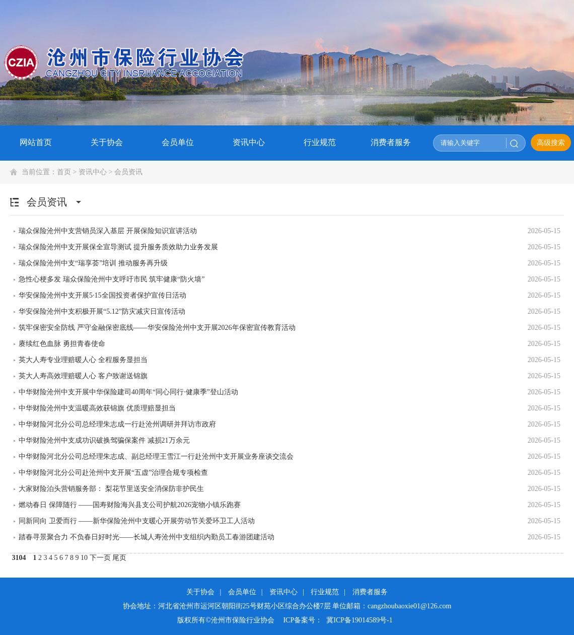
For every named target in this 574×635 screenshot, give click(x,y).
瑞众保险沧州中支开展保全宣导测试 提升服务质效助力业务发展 (118, 247)
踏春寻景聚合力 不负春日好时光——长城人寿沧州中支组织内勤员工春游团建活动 (146, 537)
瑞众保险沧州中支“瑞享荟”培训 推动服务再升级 (93, 263)
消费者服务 (370, 592)
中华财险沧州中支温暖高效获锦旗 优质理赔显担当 (97, 408)
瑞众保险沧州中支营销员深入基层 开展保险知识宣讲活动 (108, 231)
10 (84, 557)
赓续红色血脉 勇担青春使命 (62, 343)
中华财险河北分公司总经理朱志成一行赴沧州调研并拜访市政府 (117, 424)
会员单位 (242, 592)
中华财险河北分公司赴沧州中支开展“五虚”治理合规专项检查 (113, 472)
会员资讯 (128, 172)
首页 (64, 172)
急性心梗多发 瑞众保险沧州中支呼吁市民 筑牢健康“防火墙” (111, 279)
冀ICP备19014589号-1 (359, 620)
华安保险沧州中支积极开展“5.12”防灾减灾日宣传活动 (102, 311)
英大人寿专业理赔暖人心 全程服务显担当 (83, 360)
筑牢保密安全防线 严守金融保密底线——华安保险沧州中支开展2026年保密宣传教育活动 (157, 327)
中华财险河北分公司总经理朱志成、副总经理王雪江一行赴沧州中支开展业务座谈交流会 (156, 456)
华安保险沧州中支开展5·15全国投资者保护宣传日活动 (102, 295)
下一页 (100, 557)
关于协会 (200, 592)
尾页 (119, 557)
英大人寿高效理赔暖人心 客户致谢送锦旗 (83, 376)
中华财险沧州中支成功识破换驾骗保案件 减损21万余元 (104, 440)
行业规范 (325, 592)
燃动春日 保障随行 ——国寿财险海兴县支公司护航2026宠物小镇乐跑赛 (130, 505)
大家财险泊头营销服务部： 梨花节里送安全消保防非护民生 (111, 488)
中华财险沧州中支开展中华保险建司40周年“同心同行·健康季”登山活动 (128, 392)
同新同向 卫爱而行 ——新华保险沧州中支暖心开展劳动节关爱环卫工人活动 (137, 521)
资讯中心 (93, 172)
